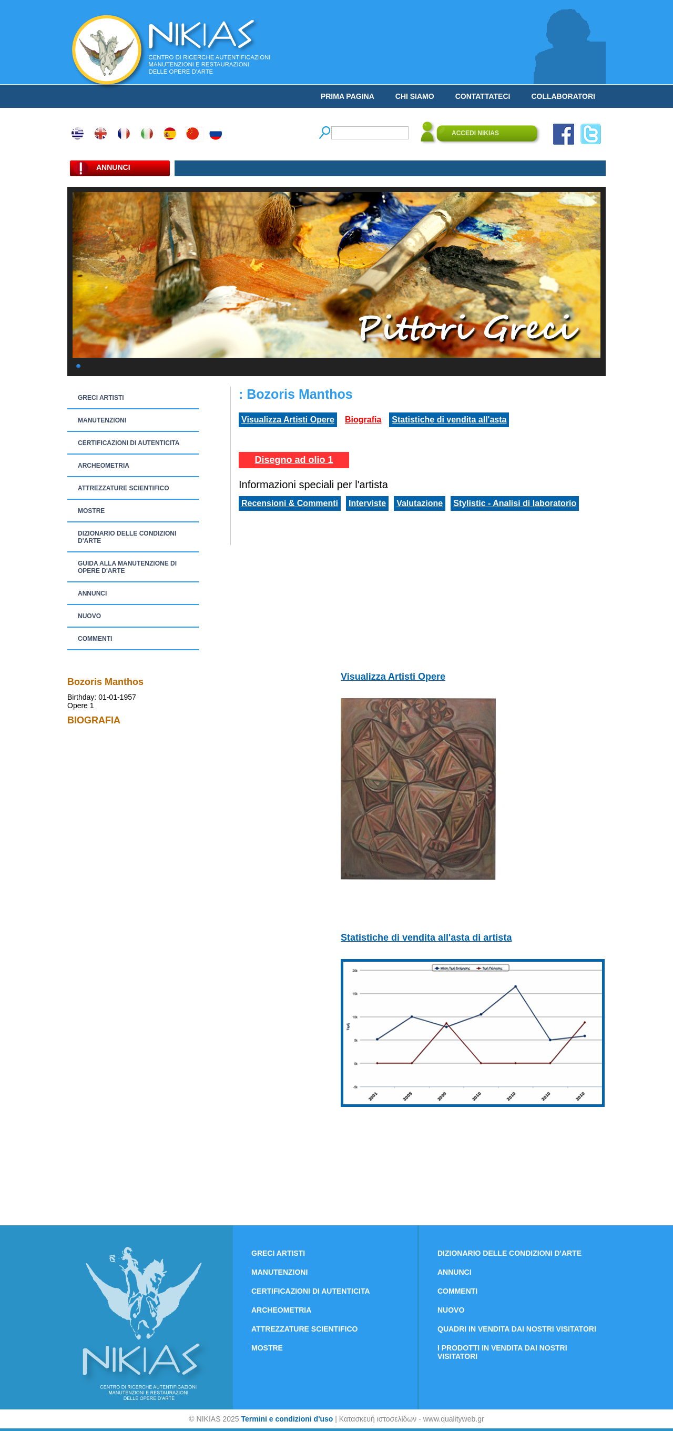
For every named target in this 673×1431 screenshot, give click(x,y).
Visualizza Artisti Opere (287, 419)
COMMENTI (95, 638)
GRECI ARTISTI (101, 397)
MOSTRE (91, 511)
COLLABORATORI (563, 96)
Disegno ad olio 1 (293, 460)
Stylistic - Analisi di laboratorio (514, 503)
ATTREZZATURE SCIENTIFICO (123, 488)
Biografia (363, 419)
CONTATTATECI (483, 96)
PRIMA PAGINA (347, 96)
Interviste (367, 503)
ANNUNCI (92, 593)
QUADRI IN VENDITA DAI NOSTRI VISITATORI (516, 1329)
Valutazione (419, 503)
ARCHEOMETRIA (103, 465)
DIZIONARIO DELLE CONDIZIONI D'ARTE (127, 537)
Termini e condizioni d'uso (287, 1419)
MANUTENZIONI (102, 420)
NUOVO (89, 616)
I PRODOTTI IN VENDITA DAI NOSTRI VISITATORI (502, 1352)
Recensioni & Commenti (289, 503)
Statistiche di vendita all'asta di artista (426, 937)
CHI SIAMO (414, 96)
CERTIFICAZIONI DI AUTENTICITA (128, 443)
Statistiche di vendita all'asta (449, 419)
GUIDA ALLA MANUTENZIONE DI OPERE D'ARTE (127, 567)
